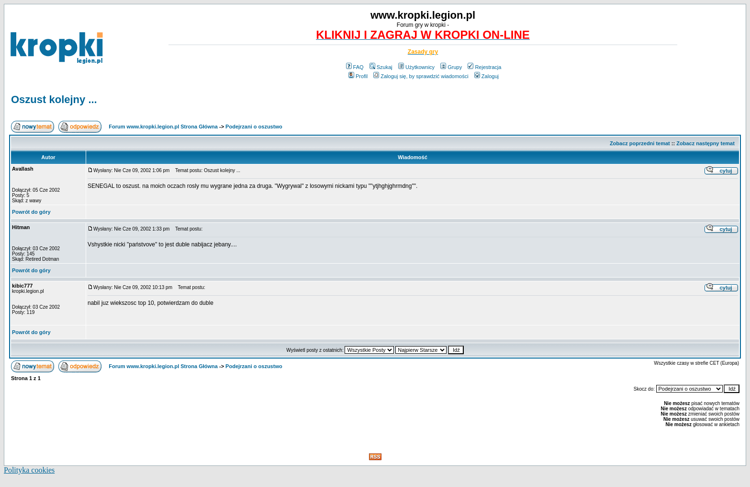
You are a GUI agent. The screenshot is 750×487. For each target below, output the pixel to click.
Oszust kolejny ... (54, 99)
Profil (358, 76)
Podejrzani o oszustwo (253, 126)
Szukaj (380, 67)
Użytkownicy (416, 67)
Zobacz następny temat (705, 143)
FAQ (355, 67)
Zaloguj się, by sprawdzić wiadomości (420, 76)
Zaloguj (486, 76)
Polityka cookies (29, 470)
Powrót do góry (31, 212)
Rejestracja (484, 67)
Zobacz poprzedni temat (640, 143)
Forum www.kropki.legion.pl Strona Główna (163, 126)
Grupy (451, 67)
